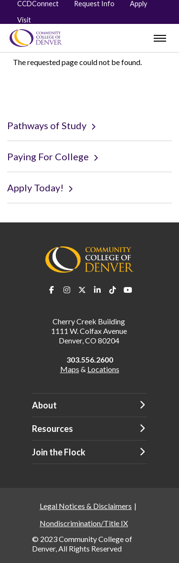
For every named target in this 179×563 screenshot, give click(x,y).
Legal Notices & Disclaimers (86, 505)
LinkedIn (97, 290)
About (44, 405)
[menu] (159, 38)
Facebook (51, 290)
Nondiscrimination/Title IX (84, 523)
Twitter (82, 290)
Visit (24, 20)
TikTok (112, 290)
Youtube (128, 290)
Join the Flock (58, 452)
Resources (52, 428)
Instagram (67, 290)
